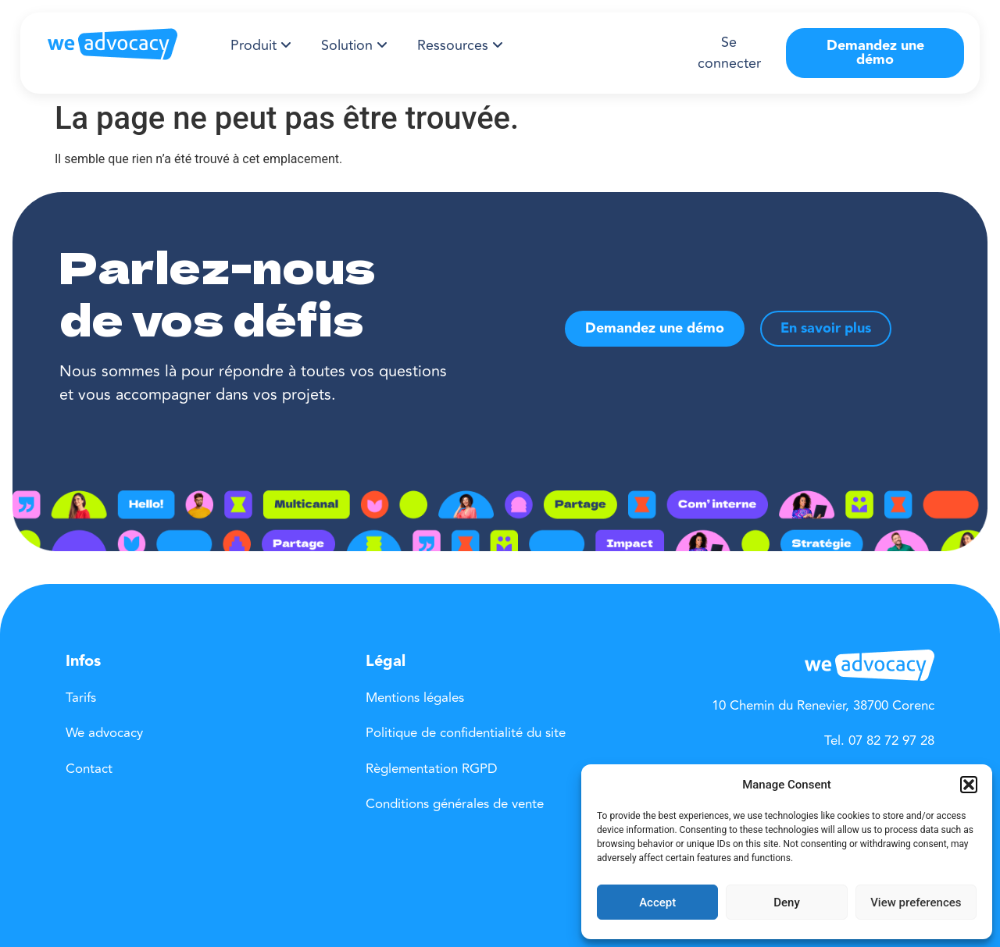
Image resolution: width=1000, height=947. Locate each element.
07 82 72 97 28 (891, 741)
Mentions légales (415, 698)
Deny (786, 902)
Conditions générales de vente (455, 804)
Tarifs (81, 698)
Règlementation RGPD (432, 769)
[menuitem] (260, 45)
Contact (89, 769)
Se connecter (729, 52)
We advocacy (104, 733)
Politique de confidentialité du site (466, 733)
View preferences (915, 902)
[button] (969, 784)
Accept (657, 902)
